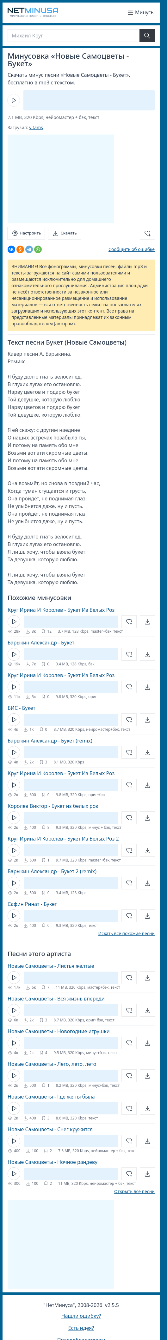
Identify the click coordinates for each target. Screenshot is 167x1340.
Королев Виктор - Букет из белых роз (53, 806)
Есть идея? (81, 1328)
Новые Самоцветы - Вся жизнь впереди (56, 998)
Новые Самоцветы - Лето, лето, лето (52, 1064)
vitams (36, 127)
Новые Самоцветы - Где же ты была (51, 1096)
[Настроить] (26, 233)
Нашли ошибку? (81, 1316)
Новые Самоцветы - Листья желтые (51, 966)
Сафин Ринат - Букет (32, 904)
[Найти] (147, 35)
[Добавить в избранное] (147, 233)
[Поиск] (73, 35)
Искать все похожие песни (126, 933)
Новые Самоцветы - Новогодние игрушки (59, 1031)
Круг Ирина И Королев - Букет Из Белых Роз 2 (63, 838)
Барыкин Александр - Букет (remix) (50, 740)
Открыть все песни (134, 1191)
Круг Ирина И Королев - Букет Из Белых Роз (61, 610)
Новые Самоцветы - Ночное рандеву (52, 1162)
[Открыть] (147, 622)
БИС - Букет (21, 708)
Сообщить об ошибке (131, 249)
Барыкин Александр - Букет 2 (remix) (52, 871)
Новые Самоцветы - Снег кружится (50, 1129)
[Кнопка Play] (14, 100)
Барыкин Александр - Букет (41, 642)
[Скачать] (64, 233)
